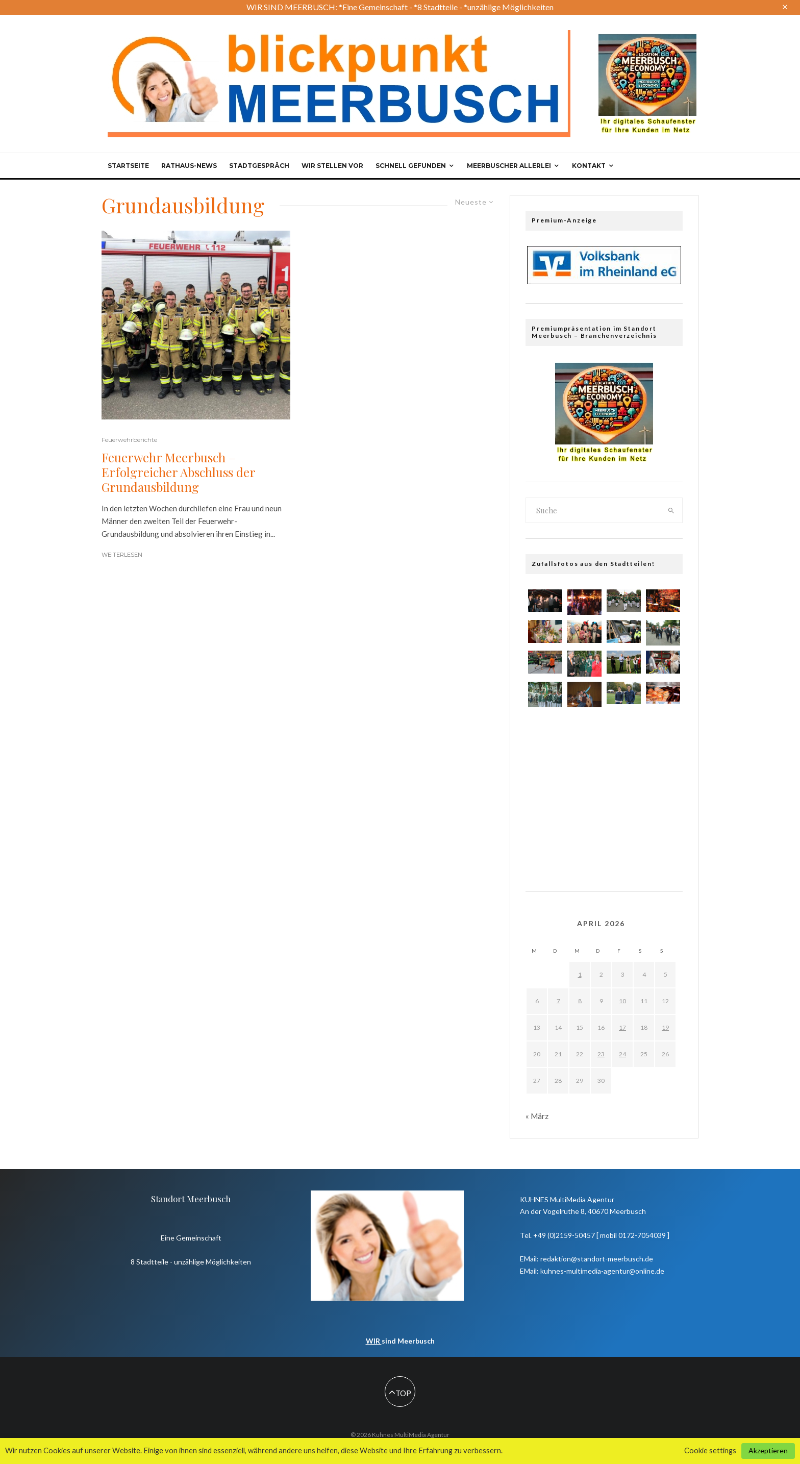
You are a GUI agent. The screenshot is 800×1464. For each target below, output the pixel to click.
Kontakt (589, 165)
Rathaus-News (189, 165)
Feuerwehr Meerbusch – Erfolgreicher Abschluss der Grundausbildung (178, 472)
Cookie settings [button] (710, 1450)
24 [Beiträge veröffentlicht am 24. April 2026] (622, 1054)
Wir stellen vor (332, 165)
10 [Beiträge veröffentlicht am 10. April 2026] (622, 1001)
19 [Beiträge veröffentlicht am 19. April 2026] (665, 1027)
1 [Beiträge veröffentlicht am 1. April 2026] (580, 974)
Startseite (128, 165)
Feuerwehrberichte (129, 439)
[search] (671, 510)
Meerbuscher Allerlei (509, 165)
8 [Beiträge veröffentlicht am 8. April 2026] (580, 1001)
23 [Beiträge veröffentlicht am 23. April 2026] (601, 1054)
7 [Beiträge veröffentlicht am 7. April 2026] (558, 1001)
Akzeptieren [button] (768, 1450)
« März (537, 1116)
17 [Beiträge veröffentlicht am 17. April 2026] (622, 1027)
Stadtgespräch (259, 165)
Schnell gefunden (411, 165)
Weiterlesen (122, 554)
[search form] (593, 510)
